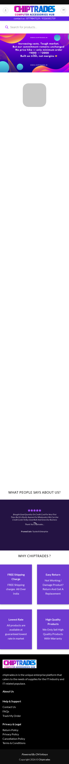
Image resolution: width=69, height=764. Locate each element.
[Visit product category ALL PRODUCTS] (34, 95)
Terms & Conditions (14, 743)
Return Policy (10, 730)
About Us (8, 691)
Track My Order (12, 715)
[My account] (5, 10)
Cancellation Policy (14, 738)
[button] (63, 10)
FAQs (6, 711)
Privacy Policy (11, 734)
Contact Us (9, 706)
